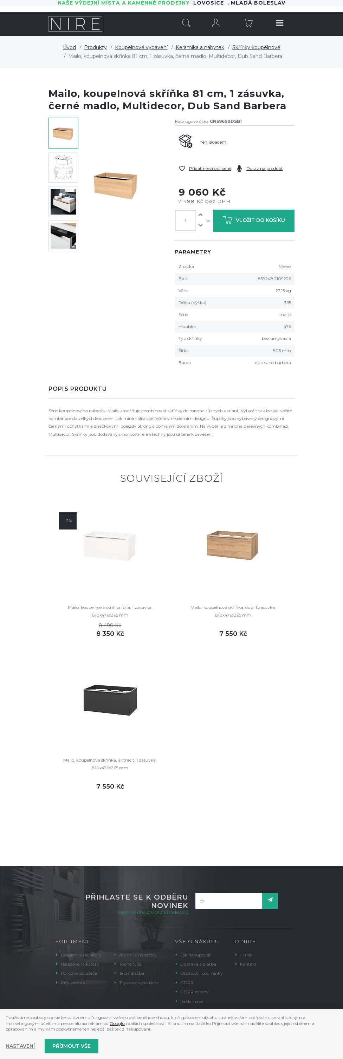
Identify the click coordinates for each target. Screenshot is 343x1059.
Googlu (117, 1023)
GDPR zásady (194, 991)
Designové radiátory (81, 955)
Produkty (95, 47)
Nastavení (20, 1046)
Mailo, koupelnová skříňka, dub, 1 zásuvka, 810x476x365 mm (233, 611)
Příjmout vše (71, 1046)
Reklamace (191, 1001)
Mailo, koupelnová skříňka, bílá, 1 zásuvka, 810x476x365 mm (110, 611)
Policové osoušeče (79, 973)
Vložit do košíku (254, 221)
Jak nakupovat (195, 955)
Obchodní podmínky (201, 973)
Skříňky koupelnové (256, 47)
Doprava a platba (198, 964)
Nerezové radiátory (80, 964)
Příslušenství (73, 982)
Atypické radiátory (138, 955)
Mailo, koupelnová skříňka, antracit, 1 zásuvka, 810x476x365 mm (110, 763)
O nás (246, 955)
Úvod (69, 47)
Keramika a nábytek (200, 47)
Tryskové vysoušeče (139, 982)
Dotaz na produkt (264, 168)
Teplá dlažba (131, 973)
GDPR (187, 982)
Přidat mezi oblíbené (210, 168)
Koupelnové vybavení (141, 47)
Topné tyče (130, 964)
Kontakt (248, 964)
